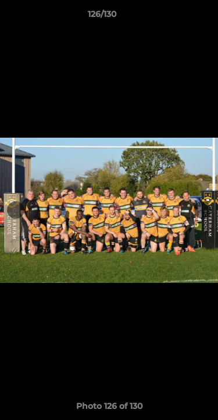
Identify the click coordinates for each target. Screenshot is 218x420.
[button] (176, 17)
